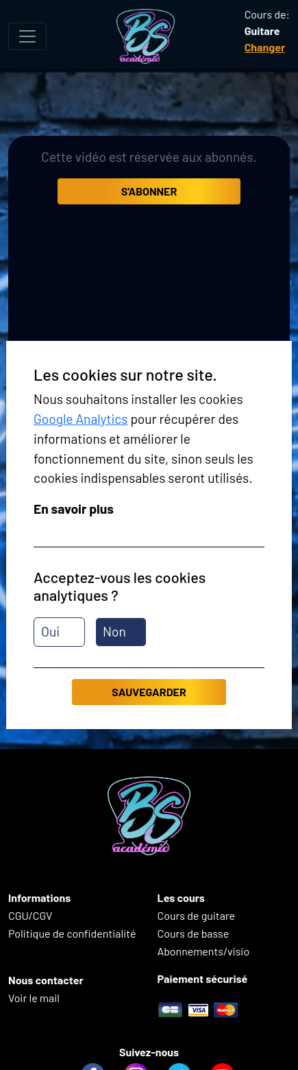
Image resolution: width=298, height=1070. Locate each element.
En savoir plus (74, 508)
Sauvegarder (149, 691)
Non (114, 631)
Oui (50, 631)
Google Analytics (81, 419)
